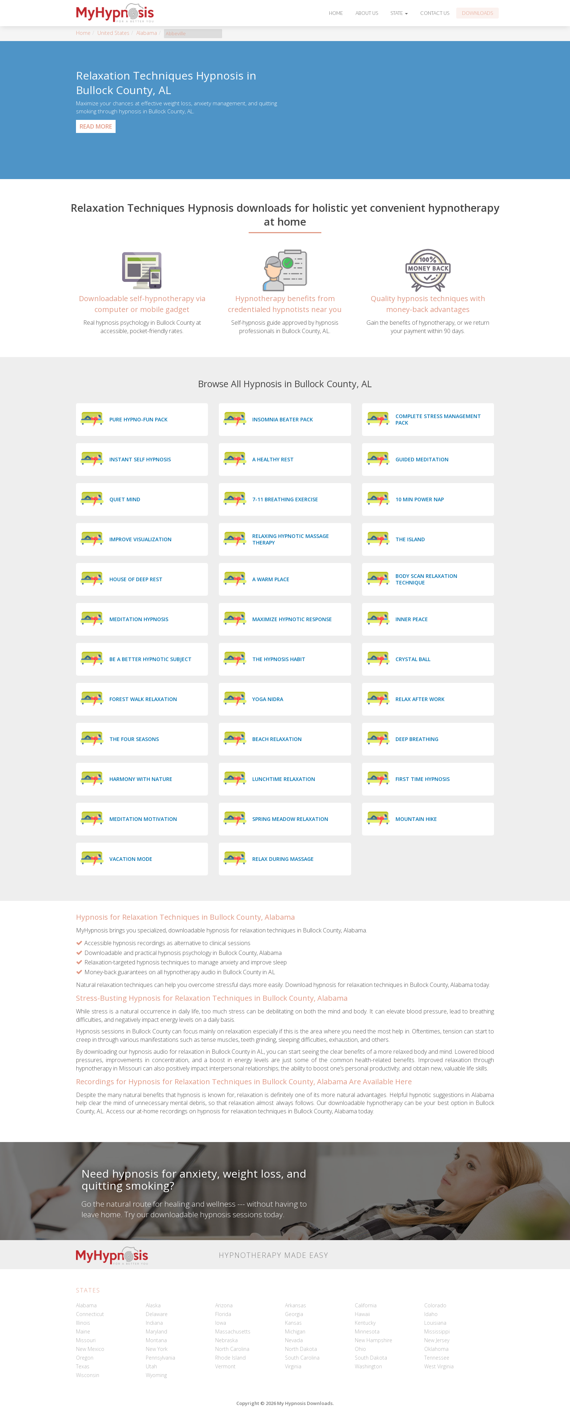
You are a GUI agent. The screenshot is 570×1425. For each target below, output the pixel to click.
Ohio (360, 1348)
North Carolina (232, 1348)
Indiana (154, 1322)
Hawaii (362, 1314)
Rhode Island (230, 1357)
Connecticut (90, 1314)
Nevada (294, 1340)
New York (157, 1348)
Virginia (293, 1366)
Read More (96, 126)
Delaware (157, 1314)
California (366, 1305)
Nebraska (226, 1340)
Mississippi (437, 1331)
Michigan (295, 1331)
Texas (82, 1366)
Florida (223, 1314)
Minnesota (367, 1331)
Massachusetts (232, 1331)
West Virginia (439, 1366)
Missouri (86, 1340)
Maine (83, 1331)
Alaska (153, 1305)
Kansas (293, 1322)
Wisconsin (87, 1375)
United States (113, 32)
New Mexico (90, 1348)
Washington (368, 1366)
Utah (151, 1366)
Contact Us (434, 13)
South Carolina (302, 1357)
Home (336, 13)
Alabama (146, 32)
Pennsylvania (160, 1357)
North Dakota (301, 1348)
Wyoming (156, 1375)
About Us (367, 13)
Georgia (294, 1314)
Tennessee (436, 1357)
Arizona (224, 1305)
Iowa (220, 1322)
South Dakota (371, 1357)
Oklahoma (436, 1348)
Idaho (431, 1314)
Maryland (156, 1331)
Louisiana (435, 1322)
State (399, 13)
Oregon (84, 1357)
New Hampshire (373, 1340)
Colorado (435, 1305)
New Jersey (436, 1340)
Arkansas (295, 1305)
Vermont (225, 1366)
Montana (156, 1340)
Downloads (477, 13)
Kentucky (365, 1322)
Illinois (83, 1322)
